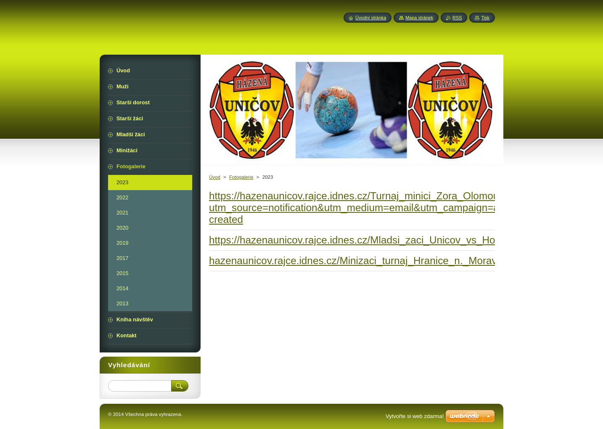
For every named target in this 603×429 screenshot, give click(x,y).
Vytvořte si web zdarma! (415, 416)
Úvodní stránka (370, 17)
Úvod (214, 177)
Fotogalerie (241, 177)
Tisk (485, 17)
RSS (457, 17)
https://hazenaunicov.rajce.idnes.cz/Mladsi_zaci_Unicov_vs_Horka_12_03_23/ (386, 240)
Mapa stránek (419, 17)
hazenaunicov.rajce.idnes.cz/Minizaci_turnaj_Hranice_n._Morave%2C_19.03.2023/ (396, 260)
